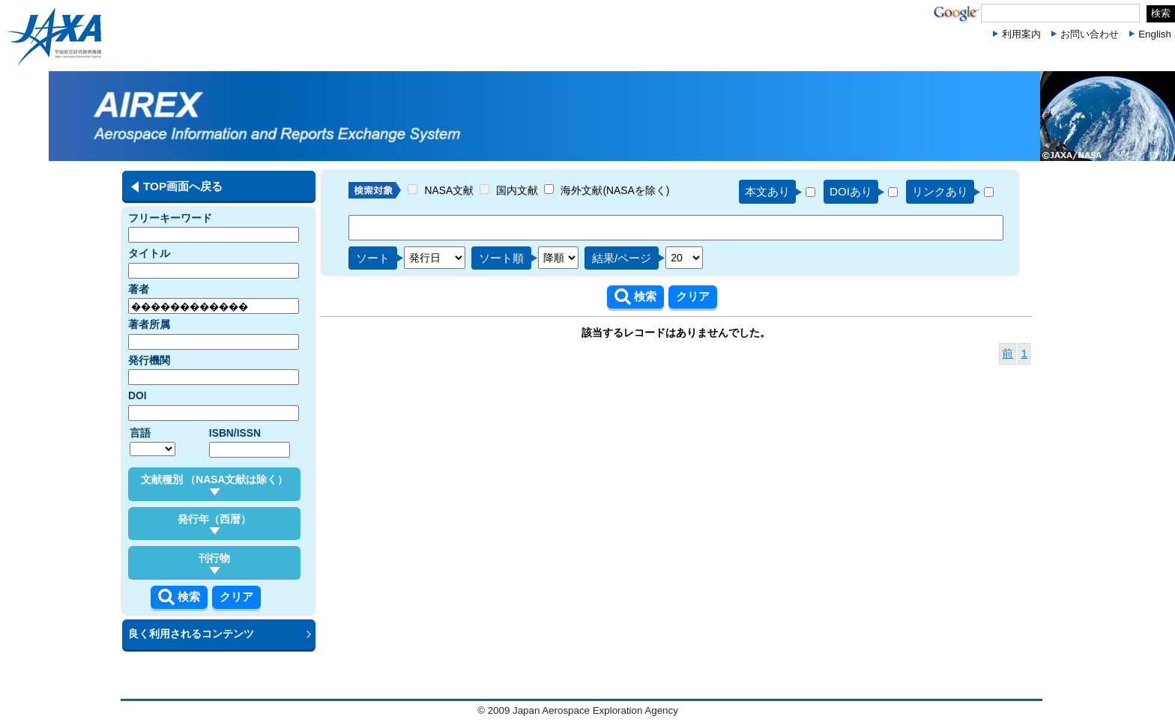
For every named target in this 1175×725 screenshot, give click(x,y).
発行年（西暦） (214, 524)
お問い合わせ (1089, 34)
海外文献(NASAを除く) (615, 190)
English (1154, 34)
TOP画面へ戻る (183, 186)
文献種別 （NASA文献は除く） (215, 484)
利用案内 (1021, 34)
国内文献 (517, 190)
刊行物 (214, 563)
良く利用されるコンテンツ (191, 634)
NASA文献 (449, 190)
